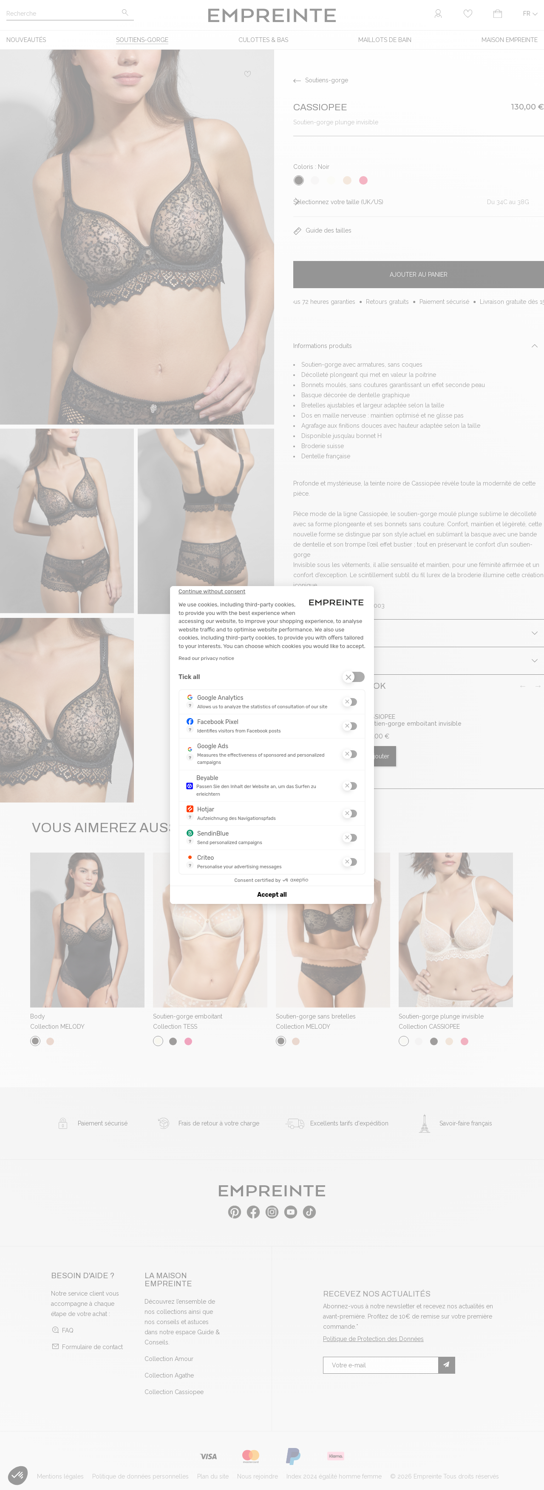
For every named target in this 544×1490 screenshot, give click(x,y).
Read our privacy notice (206, 658)
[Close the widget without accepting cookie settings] (211, 591)
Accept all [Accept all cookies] (271, 894)
